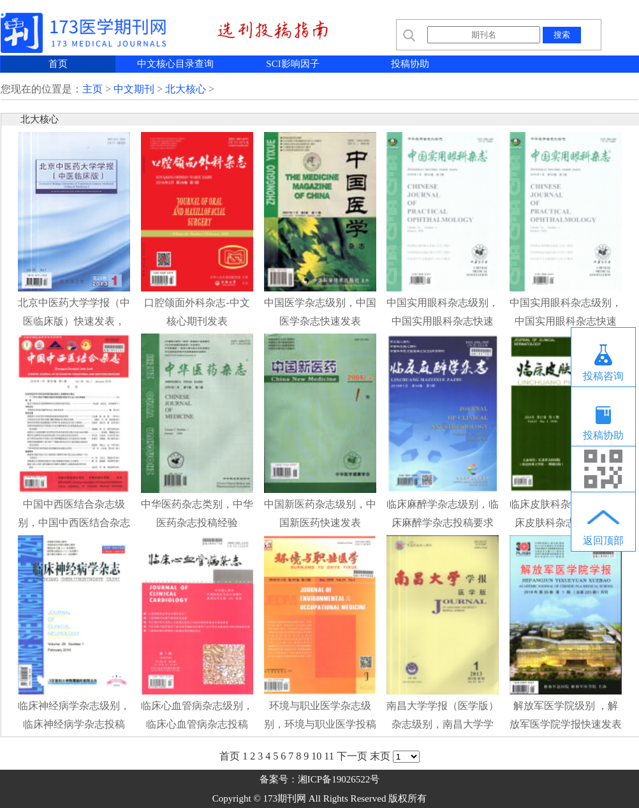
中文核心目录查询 (175, 64)
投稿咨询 (603, 376)
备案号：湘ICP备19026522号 (319, 779)
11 (329, 756)
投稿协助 (410, 64)
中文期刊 (134, 89)
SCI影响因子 (292, 64)
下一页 (352, 756)
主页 (92, 89)
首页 (58, 64)
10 (316, 756)
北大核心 (185, 89)
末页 (380, 756)
